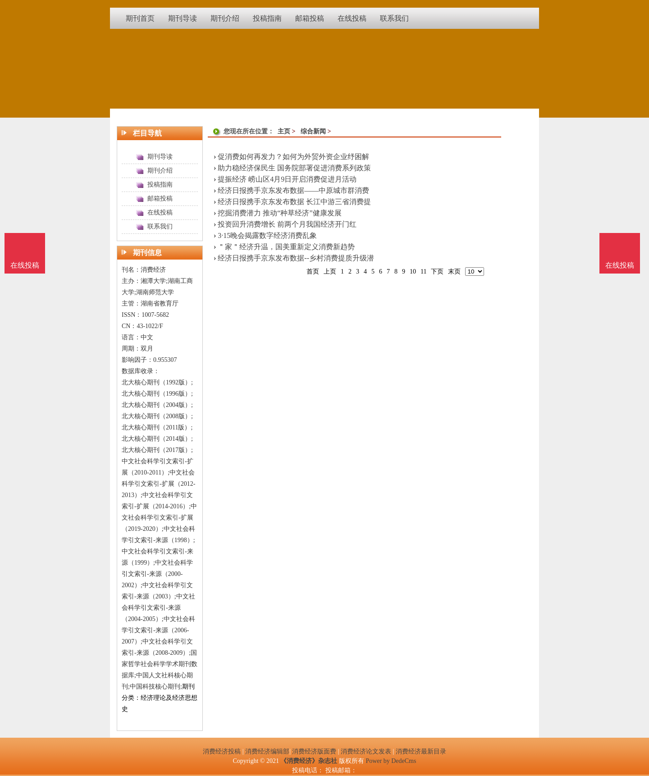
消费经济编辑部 (267, 751)
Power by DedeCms (391, 761)
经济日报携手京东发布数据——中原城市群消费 (293, 190)
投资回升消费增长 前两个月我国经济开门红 (287, 224)
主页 (284, 131)
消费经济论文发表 (366, 751)
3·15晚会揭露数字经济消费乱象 (267, 235)
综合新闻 (313, 131)
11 (423, 271)
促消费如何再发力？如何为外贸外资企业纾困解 (293, 156)
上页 (330, 271)
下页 (437, 271)
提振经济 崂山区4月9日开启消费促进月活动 (287, 179)
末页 (454, 271)
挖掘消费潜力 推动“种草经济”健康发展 (279, 213)
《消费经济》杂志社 (308, 761)
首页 (312, 271)
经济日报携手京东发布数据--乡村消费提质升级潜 (296, 258)
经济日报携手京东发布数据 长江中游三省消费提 (294, 201)
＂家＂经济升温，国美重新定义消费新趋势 (286, 247)
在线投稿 (619, 265)
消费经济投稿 (222, 751)
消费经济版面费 (314, 751)
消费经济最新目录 (421, 751)
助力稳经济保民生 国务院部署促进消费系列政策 (294, 168)
